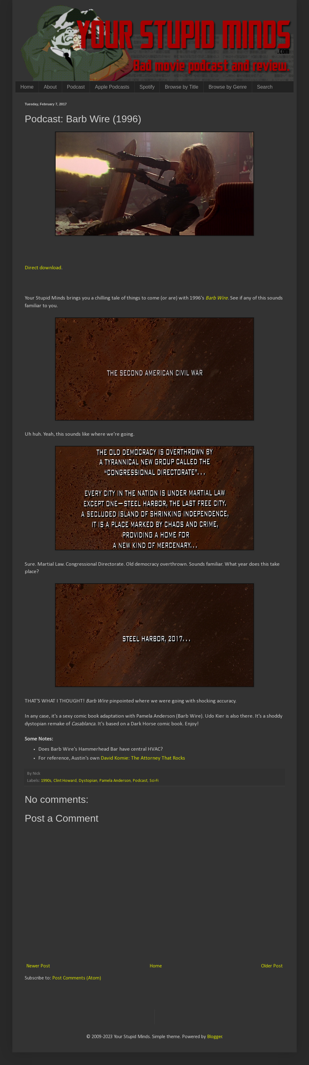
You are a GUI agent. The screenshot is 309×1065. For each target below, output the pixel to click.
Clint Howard (65, 780)
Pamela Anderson (115, 780)
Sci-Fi (154, 780)
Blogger (214, 1036)
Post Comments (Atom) (76, 978)
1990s (46, 780)
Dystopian (88, 780)
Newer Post (38, 966)
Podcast (76, 87)
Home (27, 87)
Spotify (147, 87)
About (50, 87)
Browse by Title (181, 87)
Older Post (272, 966)
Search (265, 87)
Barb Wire (216, 298)
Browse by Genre (228, 87)
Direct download (43, 267)
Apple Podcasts (112, 87)
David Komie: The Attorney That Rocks (143, 758)
